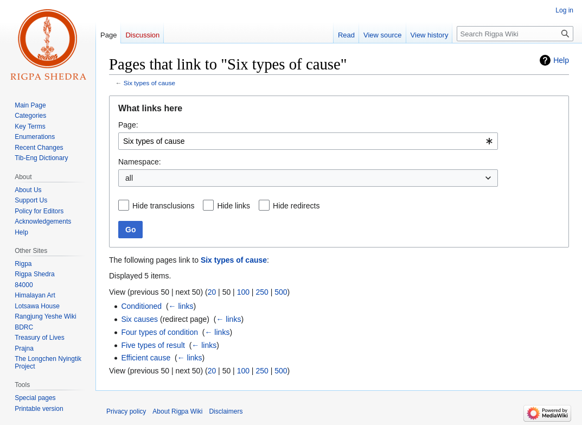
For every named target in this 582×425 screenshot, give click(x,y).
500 (280, 292)
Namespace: (139, 161)
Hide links (233, 205)
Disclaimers (225, 411)
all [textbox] (129, 178)
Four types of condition (159, 332)
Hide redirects (296, 205)
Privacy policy (126, 411)
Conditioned (141, 306)
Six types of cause (149, 82)
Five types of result (153, 345)
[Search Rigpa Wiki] (515, 33)
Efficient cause (145, 357)
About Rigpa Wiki (177, 411)
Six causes (139, 319)
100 (243, 292)
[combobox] (308, 141)
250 (261, 292)
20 (212, 292)
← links (181, 306)
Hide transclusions (163, 205)
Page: (128, 124)
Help (561, 60)
